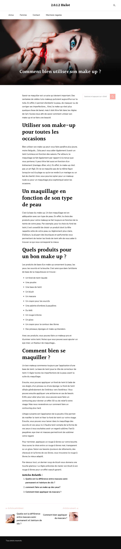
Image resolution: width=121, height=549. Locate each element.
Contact (36, 15)
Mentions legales (54, 15)
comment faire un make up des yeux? (42, 487)
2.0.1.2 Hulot (60, 5)
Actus (11, 15)
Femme (23, 15)
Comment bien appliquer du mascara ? (43, 492)
